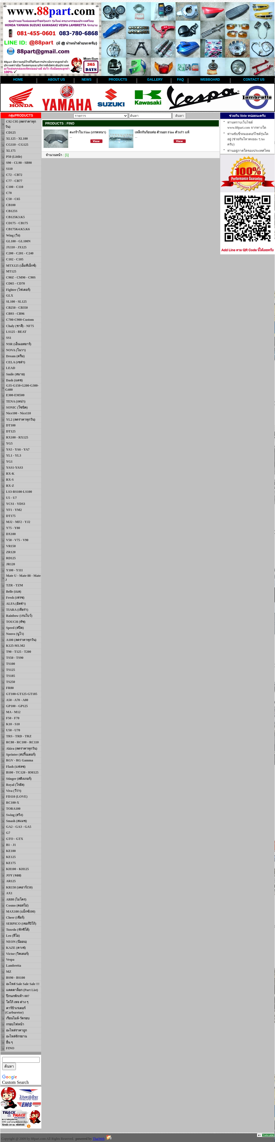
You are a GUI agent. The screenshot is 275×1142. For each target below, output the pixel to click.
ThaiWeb (99, 1139)
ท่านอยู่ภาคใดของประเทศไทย (248, 151)
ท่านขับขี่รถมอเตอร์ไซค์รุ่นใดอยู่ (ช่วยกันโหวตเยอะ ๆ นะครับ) (247, 139)
